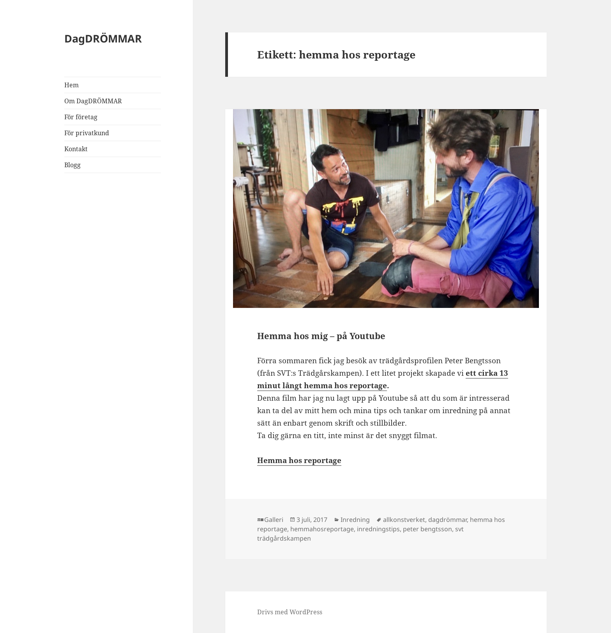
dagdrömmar (447, 519)
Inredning (355, 519)
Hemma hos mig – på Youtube (321, 335)
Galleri (273, 519)
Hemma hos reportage (299, 460)
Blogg (72, 165)
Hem (71, 85)
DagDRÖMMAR (103, 38)
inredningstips (378, 529)
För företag (80, 117)
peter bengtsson (427, 529)
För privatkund (86, 133)
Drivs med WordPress (289, 612)
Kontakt (76, 149)
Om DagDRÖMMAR (93, 101)
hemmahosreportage (322, 529)
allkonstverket (404, 519)
